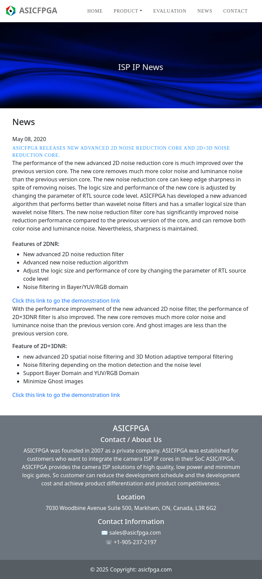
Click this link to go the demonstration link (66, 300)
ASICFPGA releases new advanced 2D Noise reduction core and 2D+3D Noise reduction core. (121, 152)
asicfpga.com (155, 569)
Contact (235, 11)
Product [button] (126, 11)
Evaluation (170, 11)
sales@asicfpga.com (135, 532)
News (205, 11)
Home (95, 11)
